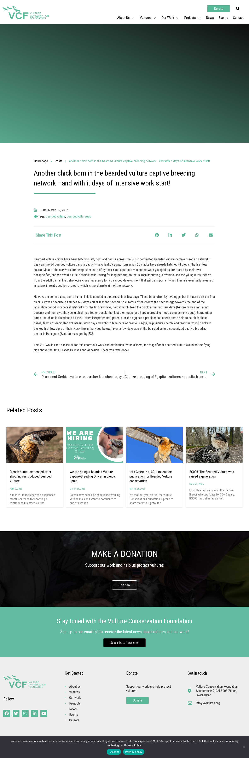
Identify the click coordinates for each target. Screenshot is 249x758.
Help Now (124, 585)
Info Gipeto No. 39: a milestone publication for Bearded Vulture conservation (150, 476)
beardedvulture (55, 216)
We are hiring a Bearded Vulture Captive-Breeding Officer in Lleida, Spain (93, 476)
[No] (244, 747)
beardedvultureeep (79, 216)
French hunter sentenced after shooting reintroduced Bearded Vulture (31, 476)
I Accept (114, 751)
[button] (237, 8)
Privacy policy (133, 751)
